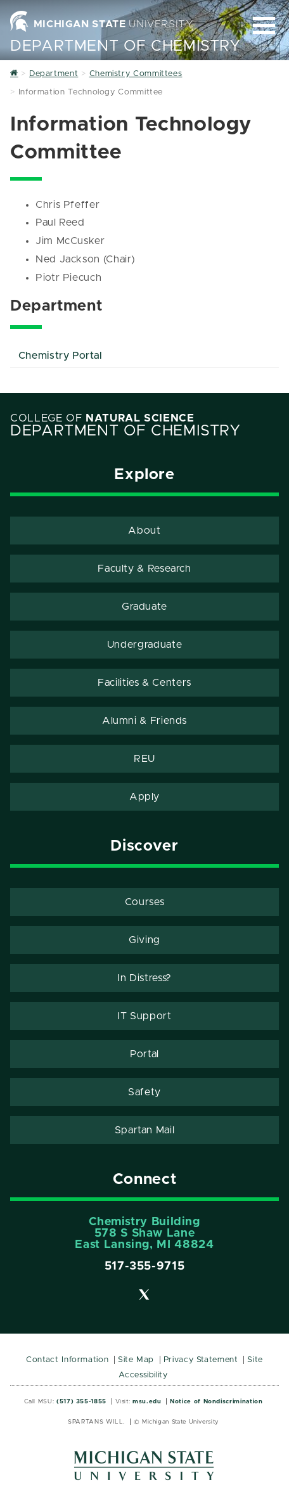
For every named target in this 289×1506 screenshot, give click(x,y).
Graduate (144, 607)
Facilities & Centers (144, 683)
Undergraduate (144, 645)
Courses (144, 902)
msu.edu (146, 1401)
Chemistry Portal (60, 356)
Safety (144, 1092)
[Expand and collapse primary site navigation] (264, 26)
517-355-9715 (145, 1266)
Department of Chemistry (125, 46)
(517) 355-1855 (81, 1401)
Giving (144, 940)
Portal (144, 1054)
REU (144, 759)
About (144, 530)
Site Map (136, 1360)
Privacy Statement (201, 1360)
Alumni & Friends (144, 721)
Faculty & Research (144, 568)
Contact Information (67, 1360)
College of (102, 418)
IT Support (144, 1016)
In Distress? (144, 978)
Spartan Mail (145, 1130)
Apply (144, 797)
